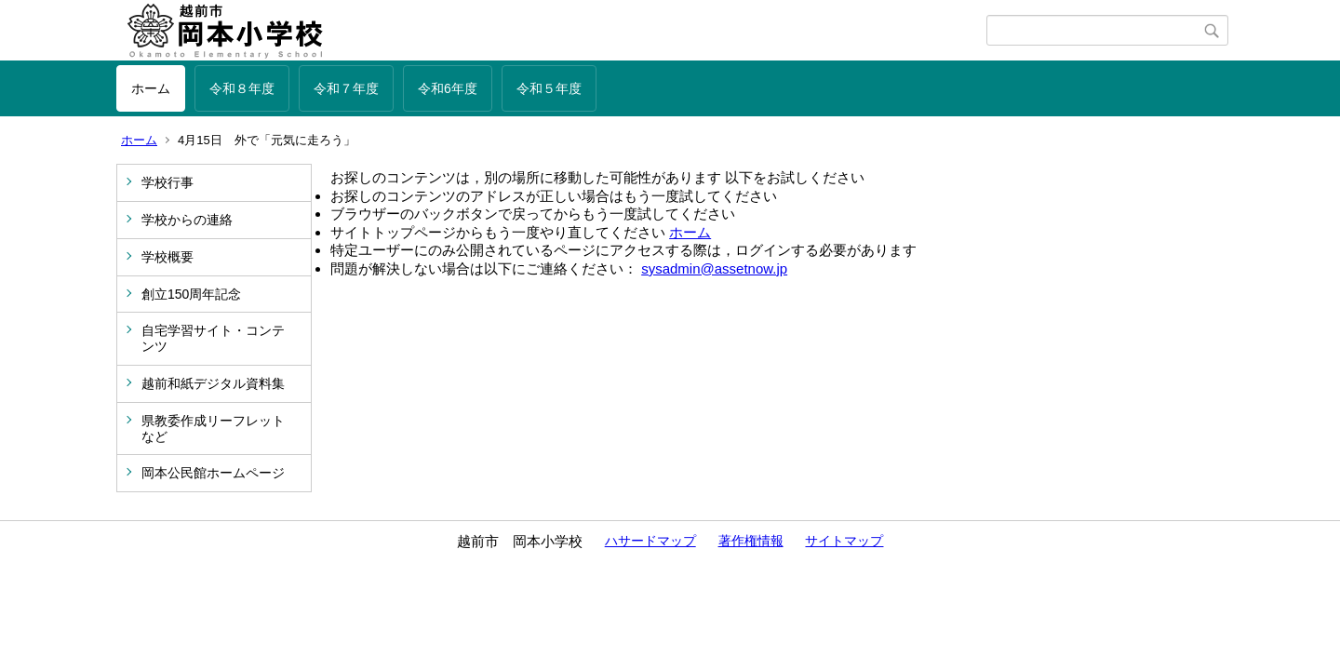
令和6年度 (447, 88)
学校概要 (167, 256)
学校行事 (167, 182)
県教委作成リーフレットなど (213, 428)
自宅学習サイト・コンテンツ (213, 338)
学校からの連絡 (187, 219)
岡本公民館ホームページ (213, 472)
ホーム (150, 88)
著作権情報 (751, 540)
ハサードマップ (650, 540)
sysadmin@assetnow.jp (714, 268)
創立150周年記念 (191, 294)
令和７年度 (346, 88)
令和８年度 (242, 88)
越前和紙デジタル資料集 (213, 383)
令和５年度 (549, 88)
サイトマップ (844, 540)
